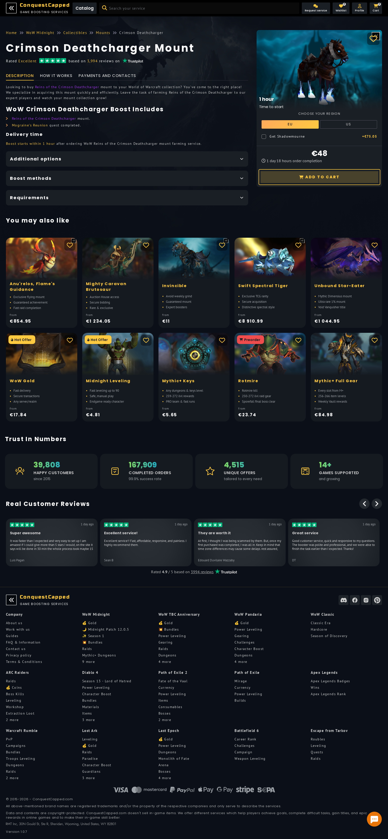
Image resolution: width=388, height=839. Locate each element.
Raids (87, 649)
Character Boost (249, 649)
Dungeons (167, 655)
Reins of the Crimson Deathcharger (67, 87)
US (348, 124)
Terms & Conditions (24, 661)
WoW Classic (323, 614)
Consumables (170, 707)
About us (14, 623)
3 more (88, 720)
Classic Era (321, 623)
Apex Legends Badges (330, 681)
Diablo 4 (90, 672)
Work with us (18, 629)
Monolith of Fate (173, 758)
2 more (12, 720)
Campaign (243, 752)
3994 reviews (202, 571)
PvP (9, 739)
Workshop (15, 707)
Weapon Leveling (250, 758)
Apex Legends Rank (328, 694)
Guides (12, 636)
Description (20, 75)
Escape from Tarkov (329, 730)
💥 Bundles (92, 642)
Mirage (240, 681)
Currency (166, 687)
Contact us (16, 649)
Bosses (164, 713)
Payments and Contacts (107, 75)
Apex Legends (324, 672)
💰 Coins (14, 687)
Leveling (13, 700)
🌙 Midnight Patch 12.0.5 (105, 629)
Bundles (89, 700)
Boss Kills (15, 694)
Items (87, 713)
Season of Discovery (329, 636)
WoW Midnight (96, 614)
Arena (163, 765)
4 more (164, 661)
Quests (317, 752)
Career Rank (245, 739)
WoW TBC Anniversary (179, 614)
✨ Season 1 (93, 636)
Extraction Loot (20, 713)
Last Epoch (168, 730)
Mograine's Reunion (30, 125)
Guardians (91, 771)
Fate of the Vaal (173, 681)
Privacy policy (19, 655)
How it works (56, 75)
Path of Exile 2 (173, 672)
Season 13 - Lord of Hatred (106, 681)
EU (290, 124)
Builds (240, 700)
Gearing (165, 642)
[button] (359, 8)
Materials (90, 707)
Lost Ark (90, 730)
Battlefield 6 (246, 730)
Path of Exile (247, 672)
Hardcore (319, 629)
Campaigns (16, 745)
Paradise (90, 758)
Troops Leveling (20, 758)
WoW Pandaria (248, 614)
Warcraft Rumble (22, 730)
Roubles (318, 739)
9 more (88, 661)
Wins (315, 687)
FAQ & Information (23, 642)
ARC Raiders (17, 672)
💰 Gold (89, 623)
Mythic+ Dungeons (99, 655)
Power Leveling (172, 636)
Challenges (244, 642)
